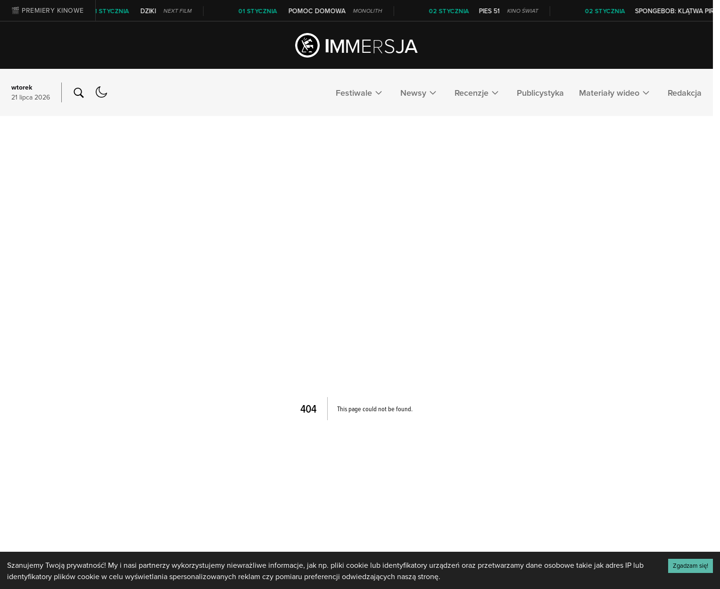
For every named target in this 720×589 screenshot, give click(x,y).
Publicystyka (540, 93)
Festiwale (360, 92)
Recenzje (478, 92)
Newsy (419, 92)
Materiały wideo (616, 92)
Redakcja (685, 93)
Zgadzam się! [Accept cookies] (690, 565)
